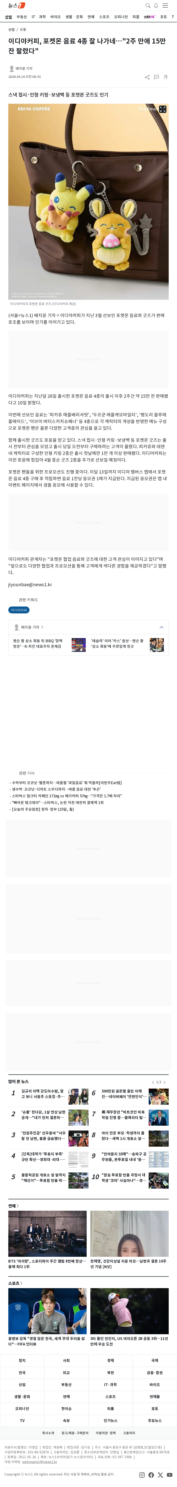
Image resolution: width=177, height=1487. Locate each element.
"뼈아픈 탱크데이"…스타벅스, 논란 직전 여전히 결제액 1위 (58, 802)
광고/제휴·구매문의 (75, 1433)
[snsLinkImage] (142, 1474)
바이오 (155, 1384)
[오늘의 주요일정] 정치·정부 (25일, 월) (43, 809)
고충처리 (129, 1433)
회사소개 (48, 1433)
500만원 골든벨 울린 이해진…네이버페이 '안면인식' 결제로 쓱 (122, 1097)
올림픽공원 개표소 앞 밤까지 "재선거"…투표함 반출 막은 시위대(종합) (43, 1181)
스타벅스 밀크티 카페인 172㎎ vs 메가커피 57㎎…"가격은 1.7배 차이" (67, 796)
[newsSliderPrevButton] (153, 1082)
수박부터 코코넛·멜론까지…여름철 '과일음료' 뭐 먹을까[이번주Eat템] (67, 782)
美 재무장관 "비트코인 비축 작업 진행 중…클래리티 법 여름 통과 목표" (123, 1118)
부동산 (66, 1384)
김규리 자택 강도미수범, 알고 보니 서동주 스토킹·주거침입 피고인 (42, 1097)
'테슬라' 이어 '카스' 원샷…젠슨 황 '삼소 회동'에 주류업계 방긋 (117, 644)
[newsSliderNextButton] (164, 1082)
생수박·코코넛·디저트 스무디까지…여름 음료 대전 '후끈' (56, 789)
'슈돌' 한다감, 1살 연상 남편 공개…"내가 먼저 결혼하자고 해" (43, 1118)
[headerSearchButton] (148, 5)
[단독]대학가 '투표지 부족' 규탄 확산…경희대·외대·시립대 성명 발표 (43, 1160)
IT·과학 (110, 1384)
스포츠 (13, 1283)
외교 (66, 1372)
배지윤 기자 (24, 68)
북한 (110, 1372)
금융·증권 (155, 1372)
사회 (66, 1360)
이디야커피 (19, 610)
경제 (110, 1360)
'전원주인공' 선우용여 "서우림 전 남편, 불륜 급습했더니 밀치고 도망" (43, 1139)
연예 (12, 1206)
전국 (22, 1372)
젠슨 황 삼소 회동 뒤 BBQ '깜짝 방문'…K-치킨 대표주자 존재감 (37, 644)
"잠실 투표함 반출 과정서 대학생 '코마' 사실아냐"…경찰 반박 (124, 1181)
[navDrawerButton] (165, 5)
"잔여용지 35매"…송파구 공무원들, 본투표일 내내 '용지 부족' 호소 (124, 1160)
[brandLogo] (16, 5)
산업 (11, 29)
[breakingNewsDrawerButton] (156, 5)
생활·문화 (22, 1396)
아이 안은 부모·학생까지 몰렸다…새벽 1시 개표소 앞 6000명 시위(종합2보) (123, 1139)
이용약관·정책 (106, 1433)
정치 (22, 1360)
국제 (154, 1360)
